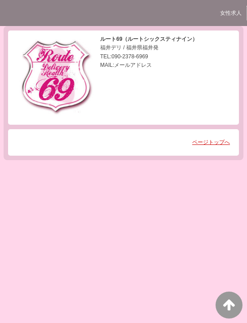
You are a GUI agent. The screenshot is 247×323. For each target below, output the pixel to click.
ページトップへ (211, 142)
